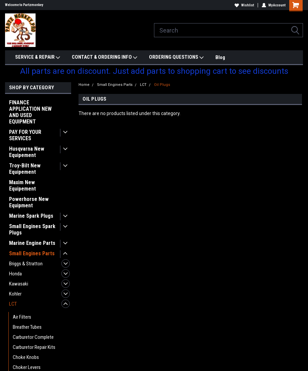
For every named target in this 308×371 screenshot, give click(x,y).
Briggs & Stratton (26, 264)
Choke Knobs (26, 357)
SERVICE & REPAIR (37, 57)
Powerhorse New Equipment (29, 202)
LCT (13, 304)
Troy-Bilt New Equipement (25, 168)
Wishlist (244, 5)
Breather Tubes (27, 327)
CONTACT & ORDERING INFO (104, 57)
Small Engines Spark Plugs (32, 229)
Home (84, 85)
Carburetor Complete (33, 337)
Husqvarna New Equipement (26, 152)
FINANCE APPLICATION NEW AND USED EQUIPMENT (30, 112)
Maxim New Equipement (22, 185)
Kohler (15, 294)
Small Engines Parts (32, 253)
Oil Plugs (162, 85)
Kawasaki (18, 284)
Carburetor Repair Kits (34, 347)
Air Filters (22, 317)
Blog (220, 57)
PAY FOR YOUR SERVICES (25, 135)
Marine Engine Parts (32, 243)
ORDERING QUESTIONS (176, 57)
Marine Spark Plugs (31, 216)
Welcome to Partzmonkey (24, 5)
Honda (15, 274)
